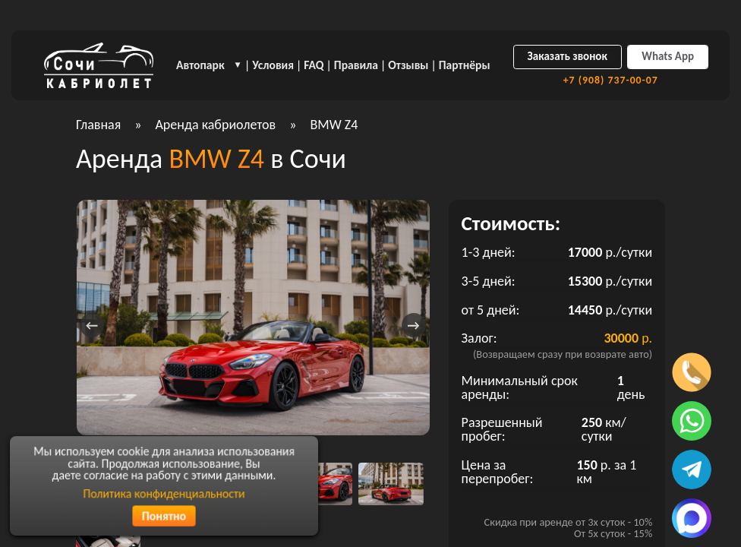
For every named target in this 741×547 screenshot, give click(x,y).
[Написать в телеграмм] (691, 469)
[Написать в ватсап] (691, 421)
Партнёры (464, 65)
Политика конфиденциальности (164, 493)
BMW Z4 (334, 124)
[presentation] (92, 325)
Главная (98, 124)
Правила (356, 65)
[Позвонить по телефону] (691, 372)
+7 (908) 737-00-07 (610, 80)
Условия (273, 65)
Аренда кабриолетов (215, 124)
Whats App (668, 56)
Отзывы (408, 65)
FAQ (313, 65)
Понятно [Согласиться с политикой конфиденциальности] (164, 515)
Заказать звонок (567, 56)
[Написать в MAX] (691, 518)
